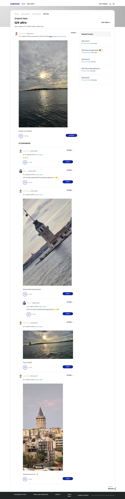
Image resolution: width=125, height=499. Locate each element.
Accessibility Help (20, 494)
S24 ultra (85, 41)
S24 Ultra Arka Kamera (90, 68)
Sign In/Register (103, 4)
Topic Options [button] (105, 22)
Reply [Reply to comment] (68, 162)
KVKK (69, 496)
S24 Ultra (85, 59)
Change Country (83, 495)
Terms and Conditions (40, 494)
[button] (74, 33)
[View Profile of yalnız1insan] (22, 33)
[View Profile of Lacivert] (54, 36)
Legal (69, 494)
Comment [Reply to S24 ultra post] (71, 135)
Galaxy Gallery (31, 4)
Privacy (57, 494)
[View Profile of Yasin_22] (25, 171)
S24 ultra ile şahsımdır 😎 (91, 50)
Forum (23, 4)
